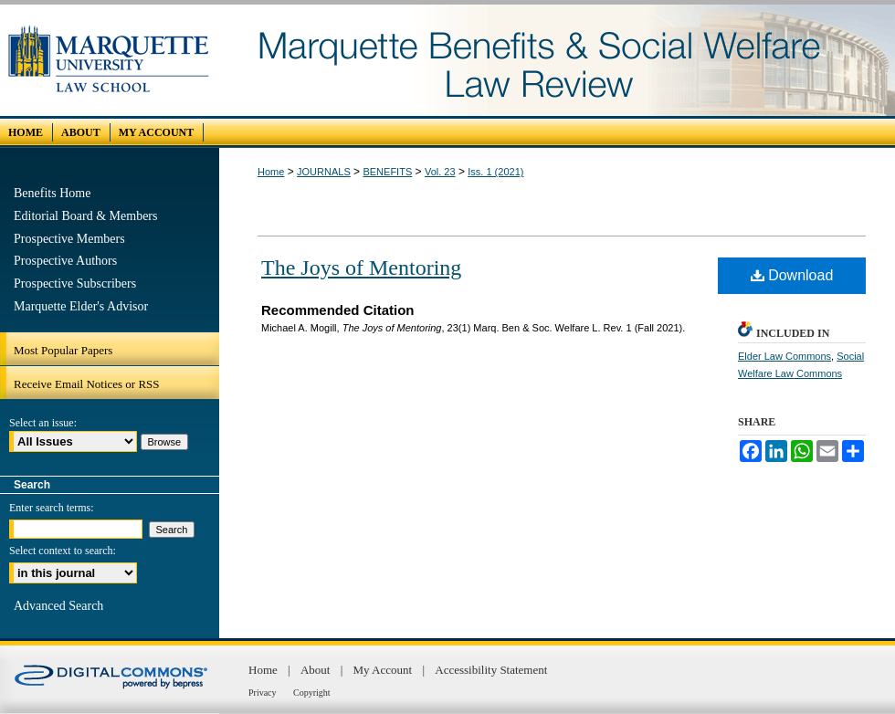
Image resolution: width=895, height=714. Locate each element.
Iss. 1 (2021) (495, 171)
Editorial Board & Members (85, 216)
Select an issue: (43, 422)
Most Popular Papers (63, 350)
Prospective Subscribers (75, 283)
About (316, 670)
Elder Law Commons (784, 356)
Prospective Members (69, 239)
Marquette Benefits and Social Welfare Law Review (557, 60)
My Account (384, 670)
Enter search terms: (51, 507)
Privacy (263, 693)
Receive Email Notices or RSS (87, 384)
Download (792, 275)
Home (271, 171)
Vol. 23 (440, 171)
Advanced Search (58, 606)
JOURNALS (324, 171)
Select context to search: (62, 550)
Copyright (312, 693)
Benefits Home (52, 193)
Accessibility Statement (491, 670)
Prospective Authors (65, 261)
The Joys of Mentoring (361, 267)
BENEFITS (387, 171)
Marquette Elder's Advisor (81, 306)
